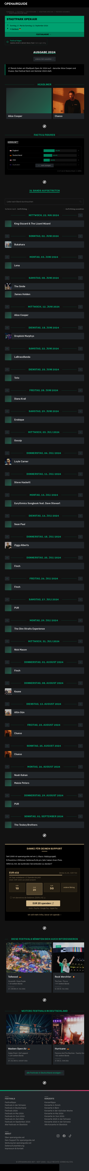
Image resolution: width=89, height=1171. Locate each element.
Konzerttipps (50, 1099)
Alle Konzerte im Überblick (55, 1121)
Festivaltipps (10, 1099)
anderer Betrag (69, 887)
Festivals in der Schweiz (15, 1102)
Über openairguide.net (14, 1134)
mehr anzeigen (44, 165)
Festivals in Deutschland (15, 1105)
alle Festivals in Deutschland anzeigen (44, 1070)
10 (17, 887)
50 (52, 887)
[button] (44, 34)
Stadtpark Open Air (48, 12)
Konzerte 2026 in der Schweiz (57, 1119)
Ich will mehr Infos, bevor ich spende (44, 912)
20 (34, 887)
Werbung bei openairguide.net (18, 1140)
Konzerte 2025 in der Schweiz (57, 1116)
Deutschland (32, 12)
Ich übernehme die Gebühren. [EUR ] (28, 895)
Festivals (21, 12)
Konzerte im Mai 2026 (53, 1110)
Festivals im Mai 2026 (14, 1110)
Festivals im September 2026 (17, 1119)
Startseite (10, 12)
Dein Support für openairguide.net (20, 1137)
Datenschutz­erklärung (14, 1143)
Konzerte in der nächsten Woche (58, 1108)
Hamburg (15, 29)
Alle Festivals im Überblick (16, 1121)
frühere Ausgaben (66, 12)
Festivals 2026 (11, 1108)
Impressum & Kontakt (14, 1145)
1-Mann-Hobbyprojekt (46, 856)
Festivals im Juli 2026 (14, 1116)
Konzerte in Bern (51, 1105)
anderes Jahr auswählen (44, 59)
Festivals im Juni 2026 (15, 1113)
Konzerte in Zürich (52, 1102)
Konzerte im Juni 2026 (54, 1113)
